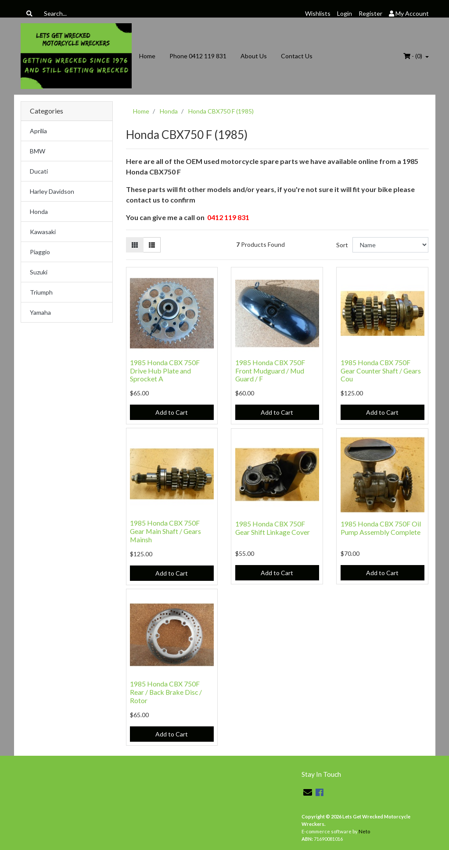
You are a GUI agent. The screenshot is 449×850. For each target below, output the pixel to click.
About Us (254, 56)
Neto (364, 831)
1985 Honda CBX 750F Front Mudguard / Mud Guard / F (270, 370)
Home (147, 56)
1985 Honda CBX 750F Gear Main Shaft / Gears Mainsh (165, 531)
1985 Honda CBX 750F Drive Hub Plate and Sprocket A (165, 370)
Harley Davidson (52, 191)
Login (344, 13)
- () (413, 56)
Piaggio (40, 252)
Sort (342, 245)
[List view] (152, 245)
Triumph (41, 292)
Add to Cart (171, 412)
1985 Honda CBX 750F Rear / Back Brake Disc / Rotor (166, 691)
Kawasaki (43, 231)
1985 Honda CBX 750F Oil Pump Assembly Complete (381, 527)
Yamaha (40, 312)
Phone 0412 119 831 (197, 56)
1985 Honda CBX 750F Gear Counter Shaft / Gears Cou (381, 370)
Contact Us (297, 56)
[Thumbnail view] (135, 245)
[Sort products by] (390, 245)
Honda (39, 211)
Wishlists (317, 13)
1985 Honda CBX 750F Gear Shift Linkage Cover (272, 527)
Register (370, 13)
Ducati (39, 171)
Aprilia (38, 131)
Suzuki (38, 272)
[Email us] (307, 792)
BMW (37, 151)
